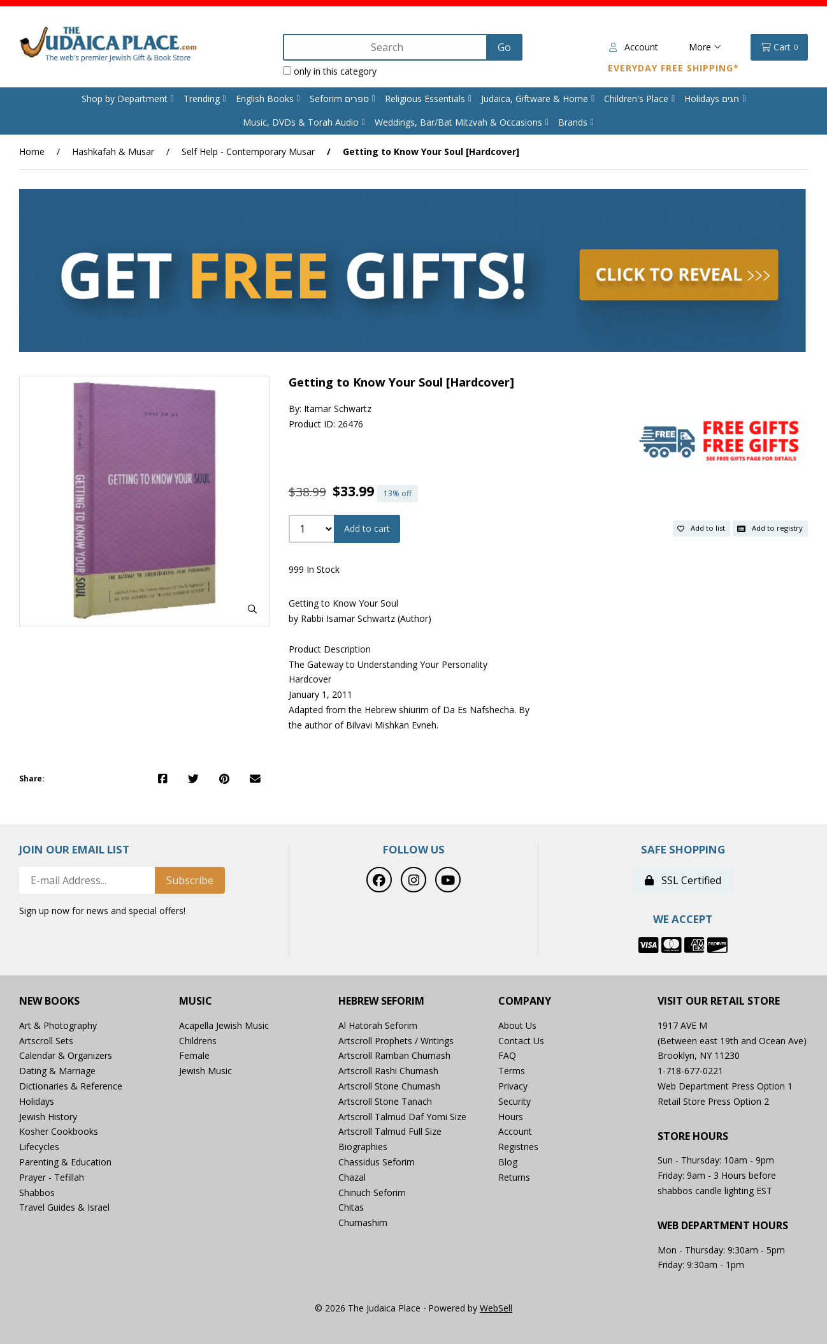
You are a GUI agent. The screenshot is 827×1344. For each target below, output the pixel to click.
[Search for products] (386, 47)
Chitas (351, 1207)
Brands (572, 122)
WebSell (496, 1308)
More (705, 47)
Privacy (513, 1086)
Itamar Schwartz (337, 408)
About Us (517, 1025)
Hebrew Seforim (381, 1001)
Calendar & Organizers (65, 1055)
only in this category (330, 71)
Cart (779, 47)
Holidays (36, 1101)
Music (195, 1001)
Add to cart (367, 528)
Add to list (701, 528)
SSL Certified (683, 880)
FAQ (507, 1055)
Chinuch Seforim (372, 1192)
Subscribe (189, 880)
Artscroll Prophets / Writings (396, 1041)
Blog (507, 1162)
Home (32, 151)
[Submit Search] (504, 47)
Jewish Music (205, 1071)
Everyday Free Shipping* (673, 68)
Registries (518, 1147)
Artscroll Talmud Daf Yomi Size (402, 1117)
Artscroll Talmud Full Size (390, 1131)
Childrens (198, 1041)
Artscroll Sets (46, 1041)
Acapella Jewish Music (224, 1025)
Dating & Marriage (57, 1071)
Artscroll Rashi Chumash (388, 1071)
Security (514, 1101)
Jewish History (48, 1117)
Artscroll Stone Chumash (389, 1086)
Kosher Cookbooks (58, 1131)
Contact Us (521, 1041)
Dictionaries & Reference (70, 1086)
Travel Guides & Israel (64, 1207)
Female (194, 1055)
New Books (49, 1001)
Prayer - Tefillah (51, 1177)
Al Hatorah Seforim (377, 1025)
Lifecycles (39, 1147)
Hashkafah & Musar (113, 151)
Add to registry (770, 528)
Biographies (362, 1147)
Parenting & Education (65, 1162)
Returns (514, 1177)
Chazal (352, 1177)
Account (633, 47)
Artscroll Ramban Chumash (394, 1055)
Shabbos (37, 1192)
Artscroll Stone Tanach (385, 1101)
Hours (510, 1117)
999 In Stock (314, 569)
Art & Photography (58, 1025)
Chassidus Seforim (376, 1162)
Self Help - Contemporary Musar (248, 151)
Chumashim (362, 1222)
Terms (511, 1071)
